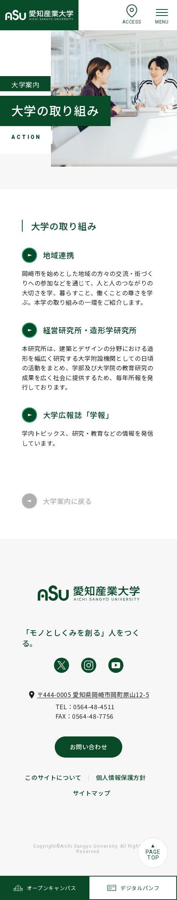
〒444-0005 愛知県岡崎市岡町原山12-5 (93, 694)
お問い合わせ (89, 746)
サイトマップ (92, 792)
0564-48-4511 (94, 706)
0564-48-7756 (93, 716)
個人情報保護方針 (121, 777)
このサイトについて (53, 777)
